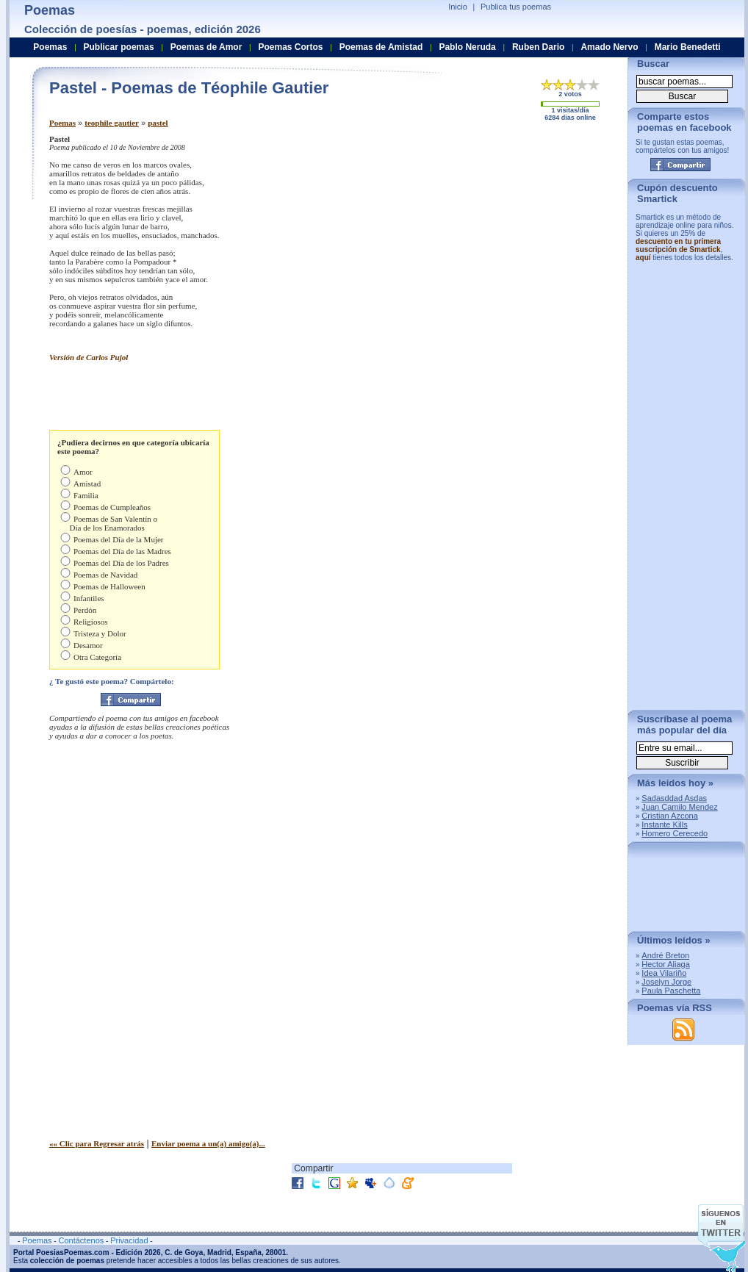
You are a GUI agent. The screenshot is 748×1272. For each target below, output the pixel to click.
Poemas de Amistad (381, 47)
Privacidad (129, 1240)
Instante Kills (664, 824)
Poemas (62, 122)
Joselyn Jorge (666, 981)
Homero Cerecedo (674, 833)
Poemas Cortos (290, 47)
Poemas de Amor (206, 47)
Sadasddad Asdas (674, 798)
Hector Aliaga (665, 964)
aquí (643, 258)
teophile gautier (111, 122)
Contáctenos (81, 1240)
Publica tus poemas (516, 6)
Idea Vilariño (663, 973)
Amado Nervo (609, 47)
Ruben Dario (538, 47)
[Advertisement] (493, 237)
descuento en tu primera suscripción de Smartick (678, 245)
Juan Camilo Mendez (679, 806)
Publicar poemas (119, 47)
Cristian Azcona (669, 815)
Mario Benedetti (688, 47)
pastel (158, 122)
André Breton (665, 955)
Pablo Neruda (467, 47)
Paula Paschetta (670, 990)
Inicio (457, 6)
